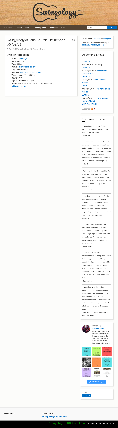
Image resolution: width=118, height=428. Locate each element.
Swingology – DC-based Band (68, 423)
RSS (92, 108)
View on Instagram (97, 382)
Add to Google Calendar (21, 86)
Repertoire (54, 28)
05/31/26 (86, 95)
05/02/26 (86, 61)
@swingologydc (98, 328)
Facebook (97, 39)
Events (27, 28)
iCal (94, 108)
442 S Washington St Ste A (30, 72)
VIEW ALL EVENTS (89, 104)
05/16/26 (86, 77)
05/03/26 (86, 67)
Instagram (107, 39)
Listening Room (40, 28)
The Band (25, 49)
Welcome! (8, 28)
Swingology (22, 58)
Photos (19, 28)
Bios (63, 28)
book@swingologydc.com (93, 45)
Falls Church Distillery (26, 67)
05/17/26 (86, 86)
